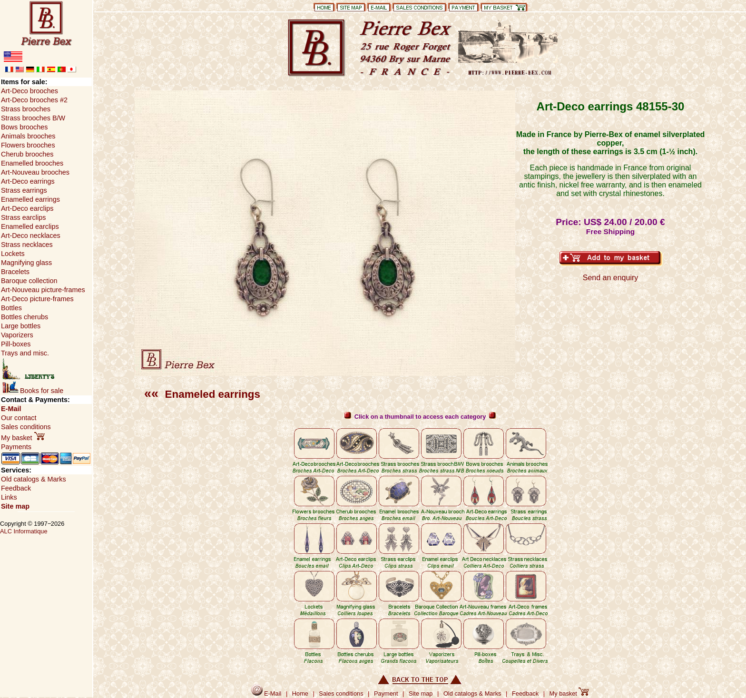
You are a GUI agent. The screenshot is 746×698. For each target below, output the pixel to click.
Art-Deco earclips (27, 208)
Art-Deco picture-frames (37, 299)
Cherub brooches (27, 154)
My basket (23, 438)
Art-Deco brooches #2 (34, 100)
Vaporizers (17, 335)
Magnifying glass (26, 262)
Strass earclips (23, 217)
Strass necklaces (27, 244)
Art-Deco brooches (29, 91)
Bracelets (15, 271)
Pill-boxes (15, 344)
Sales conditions (26, 427)
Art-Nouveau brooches (35, 172)
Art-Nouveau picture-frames (43, 290)
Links (9, 497)
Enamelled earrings (30, 199)
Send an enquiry (610, 278)
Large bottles (20, 326)
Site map (15, 506)
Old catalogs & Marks (33, 479)
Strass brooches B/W (33, 118)
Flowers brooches (28, 145)
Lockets (13, 253)
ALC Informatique (24, 531)
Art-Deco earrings (28, 181)
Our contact (18, 418)
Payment (386, 693)
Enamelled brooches (32, 163)
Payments (16, 447)
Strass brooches (25, 109)
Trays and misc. (25, 353)
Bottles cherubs (24, 317)
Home (300, 693)
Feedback (16, 488)
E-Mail (11, 409)
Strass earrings (24, 190)
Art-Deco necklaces (30, 235)
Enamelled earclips (30, 226)
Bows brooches (24, 127)
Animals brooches (28, 136)
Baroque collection (29, 281)
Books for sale (32, 390)
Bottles (11, 308)
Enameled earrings (202, 394)
